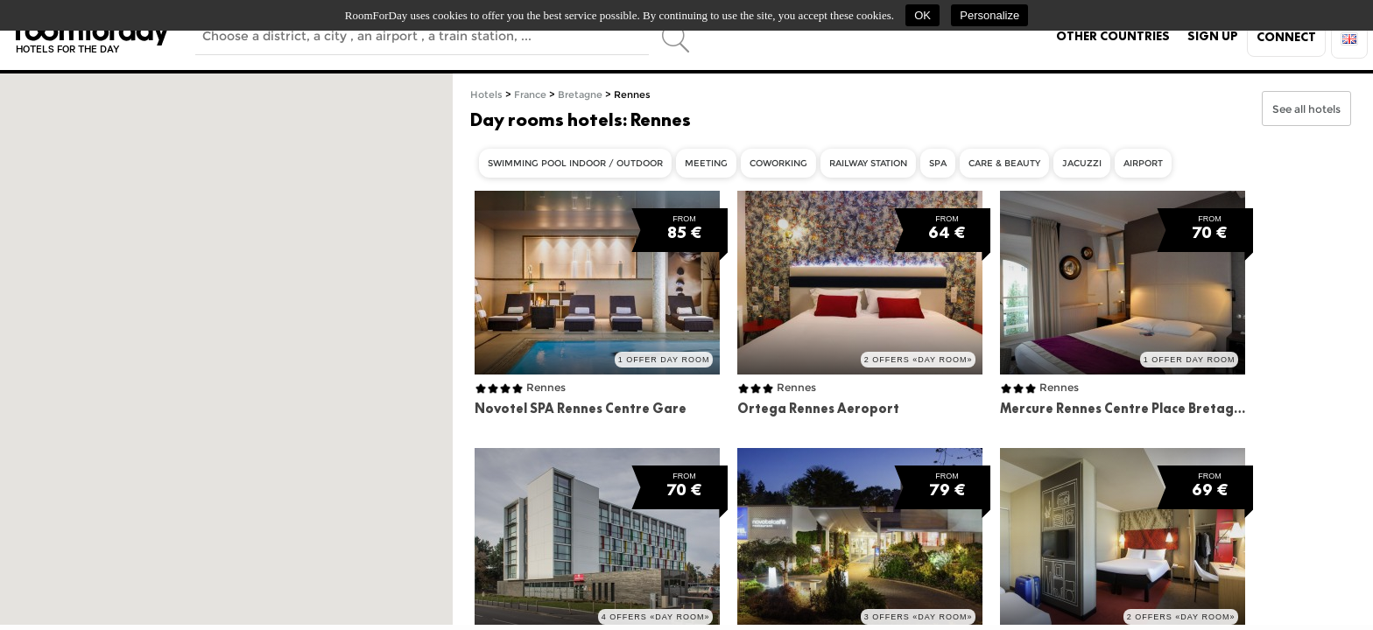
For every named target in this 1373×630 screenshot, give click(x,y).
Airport (1143, 163)
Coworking (778, 163)
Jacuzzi (1082, 163)
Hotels (486, 95)
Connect (1286, 37)
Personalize (989, 15)
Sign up (1212, 36)
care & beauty (1004, 163)
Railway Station (868, 163)
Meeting (706, 163)
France (530, 95)
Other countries (1113, 36)
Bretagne (580, 95)
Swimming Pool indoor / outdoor (575, 163)
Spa (938, 163)
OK (922, 15)
